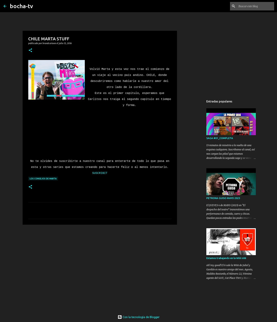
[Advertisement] (99, 255)
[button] (30, 50)
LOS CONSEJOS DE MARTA (43, 178)
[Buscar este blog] (255, 6)
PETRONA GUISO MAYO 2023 (223, 198)
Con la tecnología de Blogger (139, 317)
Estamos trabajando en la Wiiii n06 (226, 258)
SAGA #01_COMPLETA (219, 138)
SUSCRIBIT (99, 173)
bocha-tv (21, 6)
